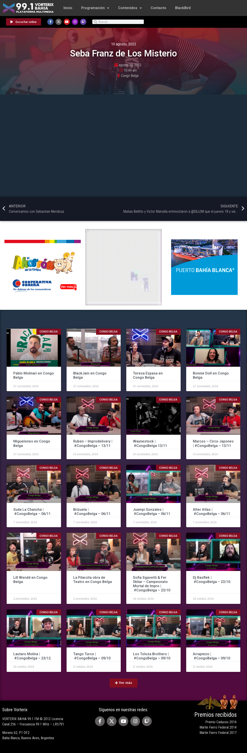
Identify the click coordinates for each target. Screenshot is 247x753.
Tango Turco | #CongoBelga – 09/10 (92, 656)
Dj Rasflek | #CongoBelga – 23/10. (212, 579)
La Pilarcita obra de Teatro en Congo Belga (92, 579)
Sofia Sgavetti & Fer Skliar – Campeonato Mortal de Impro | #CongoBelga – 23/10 (151, 584)
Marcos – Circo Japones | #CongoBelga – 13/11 (213, 443)
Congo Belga (129, 76)
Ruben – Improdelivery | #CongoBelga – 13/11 (92, 443)
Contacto (158, 8)
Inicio (67, 8)
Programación (95, 8)
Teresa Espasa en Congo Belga (148, 375)
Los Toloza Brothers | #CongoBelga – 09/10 (151, 656)
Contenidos (130, 8)
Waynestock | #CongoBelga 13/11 (150, 443)
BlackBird (183, 8)
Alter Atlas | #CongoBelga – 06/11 (211, 511)
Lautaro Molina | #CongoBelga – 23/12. (32, 656)
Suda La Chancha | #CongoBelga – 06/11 (32, 511)
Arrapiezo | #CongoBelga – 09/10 (211, 656)
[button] (123, 683)
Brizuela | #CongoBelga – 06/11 (92, 511)
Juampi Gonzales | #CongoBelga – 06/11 (152, 511)
